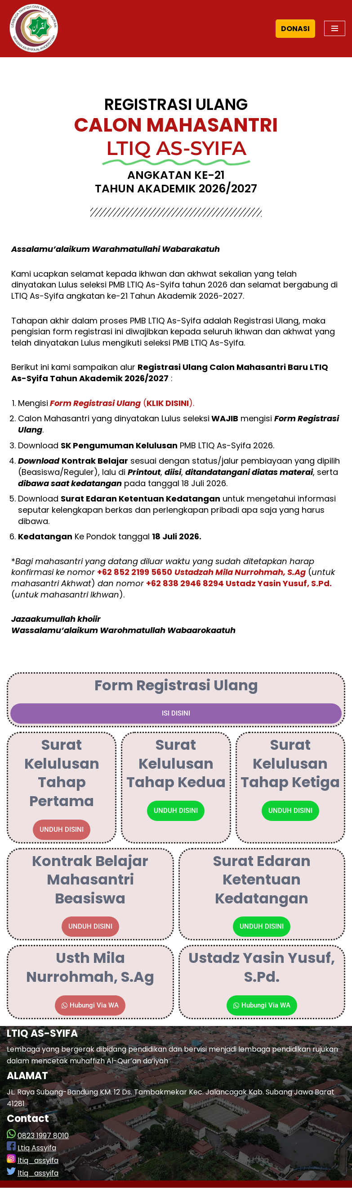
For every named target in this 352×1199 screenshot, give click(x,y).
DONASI (295, 28)
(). (121, 407)
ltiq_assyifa (38, 1172)
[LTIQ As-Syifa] (34, 28)
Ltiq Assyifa (37, 1159)
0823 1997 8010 (43, 1147)
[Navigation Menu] (334, 28)
